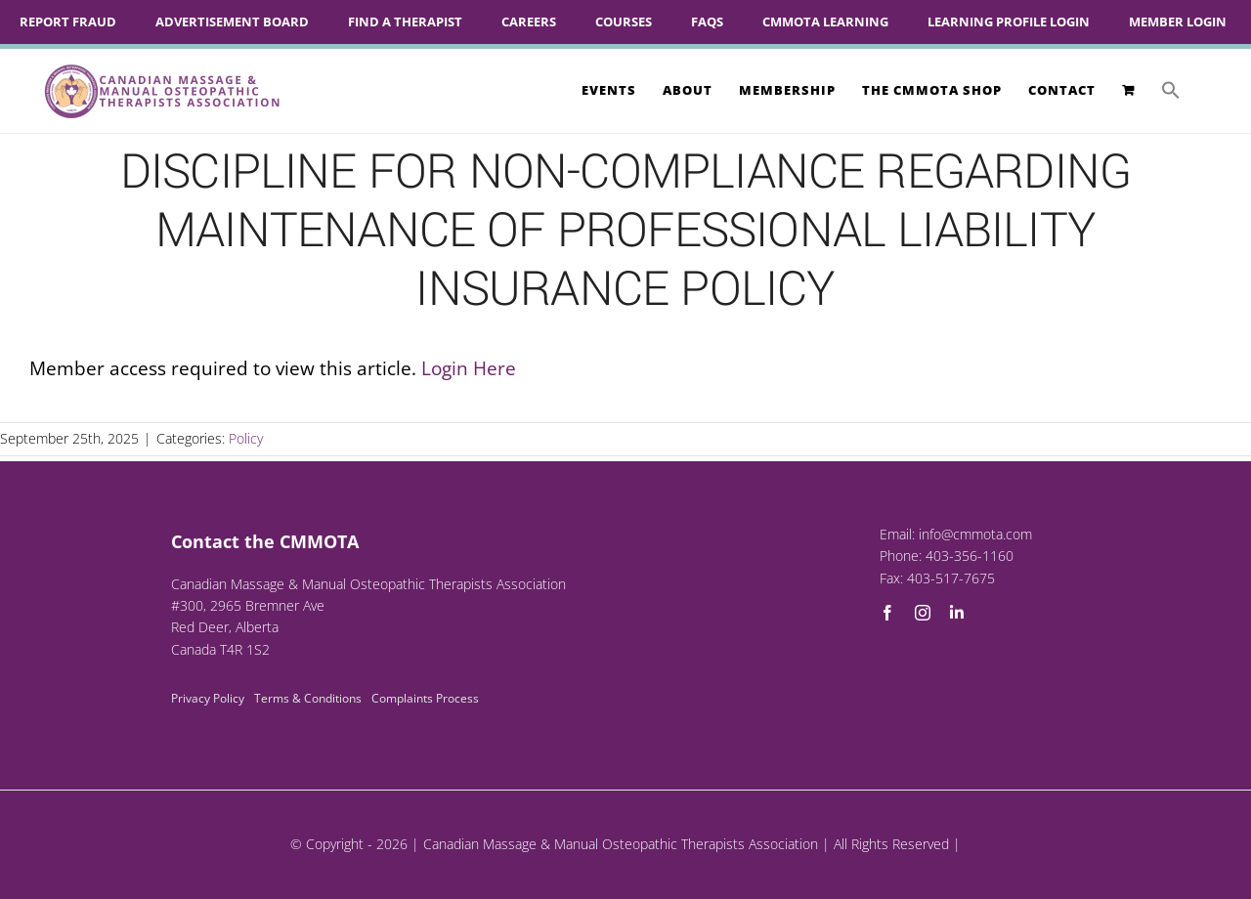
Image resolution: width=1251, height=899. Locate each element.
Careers (528, 21)
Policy (246, 438)
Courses (623, 21)
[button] (1171, 90)
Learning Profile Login (1008, 21)
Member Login (1178, 21)
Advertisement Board (232, 21)
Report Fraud (68, 21)
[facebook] (887, 613)
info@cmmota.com (975, 534)
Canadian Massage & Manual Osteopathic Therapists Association (620, 844)
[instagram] (922, 613)
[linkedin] (957, 613)
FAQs (707, 21)
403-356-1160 (970, 555)
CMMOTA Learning (825, 21)
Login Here (468, 368)
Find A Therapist (405, 21)
